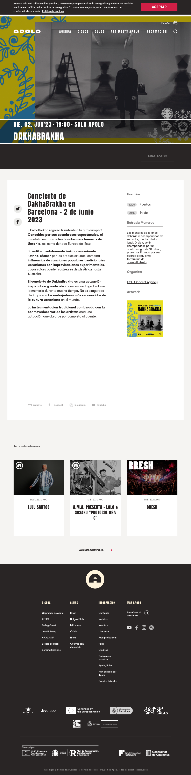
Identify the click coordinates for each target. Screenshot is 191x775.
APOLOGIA (48, 635)
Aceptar (159, 7)
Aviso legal (49, 768)
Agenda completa (95, 548)
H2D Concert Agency (142, 280)
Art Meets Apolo (125, 30)
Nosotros (103, 623)
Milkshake (75, 623)
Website (37, 403)
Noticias (103, 617)
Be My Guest (49, 623)
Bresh (73, 611)
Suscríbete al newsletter (134, 612)
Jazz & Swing (49, 629)
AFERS (45, 617)
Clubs (100, 30)
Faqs (101, 641)
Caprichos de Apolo (53, 611)
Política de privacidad (67, 768)
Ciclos (83, 30)
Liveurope (104, 629)
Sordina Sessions (51, 648)
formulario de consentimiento (137, 258)
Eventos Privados (108, 679)
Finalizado (157, 154)
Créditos (103, 648)
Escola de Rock (50, 641)
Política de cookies (53, 11)
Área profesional (107, 635)
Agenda (65, 30)
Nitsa (73, 635)
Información (156, 30)
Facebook (58, 403)
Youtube (101, 403)
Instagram (80, 403)
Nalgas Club (77, 617)
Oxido (73, 629)
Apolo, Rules (105, 663)
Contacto (104, 611)
